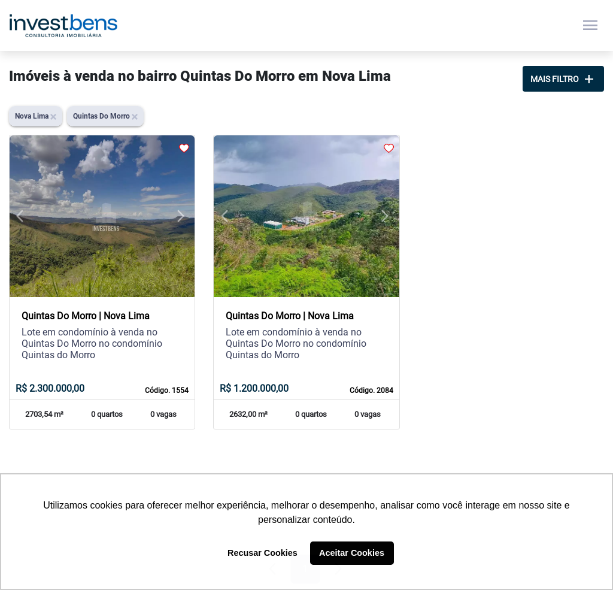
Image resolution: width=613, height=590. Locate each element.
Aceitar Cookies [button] (351, 553)
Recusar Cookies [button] (262, 553)
